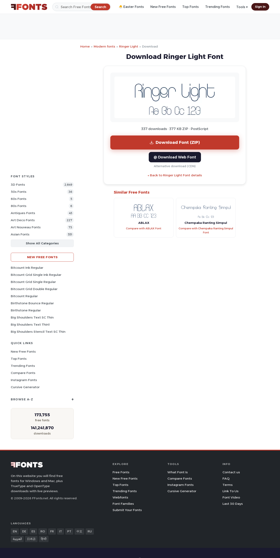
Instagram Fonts (24, 380)
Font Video (231, 497)
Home (85, 46)
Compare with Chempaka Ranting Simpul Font (206, 230)
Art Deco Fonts (23, 220)
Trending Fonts (217, 7)
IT (60, 531)
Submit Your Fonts (127, 510)
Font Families (123, 504)
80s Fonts (18, 206)
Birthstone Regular (26, 310)
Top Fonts (190, 7)
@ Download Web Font (175, 157)
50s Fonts (18, 192)
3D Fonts (18, 184)
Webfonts (120, 497)
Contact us (231, 472)
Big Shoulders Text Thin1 (30, 324)
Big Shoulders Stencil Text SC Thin (38, 332)
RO (42, 531)
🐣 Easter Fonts (131, 7)
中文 (79, 531)
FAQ (225, 478)
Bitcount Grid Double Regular (34, 289)
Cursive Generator (25, 387)
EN (15, 531)
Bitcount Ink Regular (27, 268)
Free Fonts (121, 472)
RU (90, 531)
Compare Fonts (23, 373)
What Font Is (177, 472)
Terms (227, 485)
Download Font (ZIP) (175, 142)
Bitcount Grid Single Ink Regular (36, 275)
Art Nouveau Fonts (26, 227)
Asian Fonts (20, 234)
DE (24, 531)
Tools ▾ (242, 7)
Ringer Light (128, 46)
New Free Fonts (163, 7)
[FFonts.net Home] (29, 7)
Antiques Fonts (23, 213)
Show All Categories (42, 243)
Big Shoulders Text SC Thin (32, 317)
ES (33, 531)
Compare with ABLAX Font (143, 228)
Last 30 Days (232, 504)
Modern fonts (104, 46)
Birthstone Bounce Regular (32, 303)
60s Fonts (18, 199)
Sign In (260, 7)
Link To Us (230, 491)
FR (52, 531)
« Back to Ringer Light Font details (175, 175)
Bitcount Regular (24, 296)
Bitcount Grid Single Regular (33, 282)
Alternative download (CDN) (175, 166)
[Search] (81, 7)
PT (69, 531)
